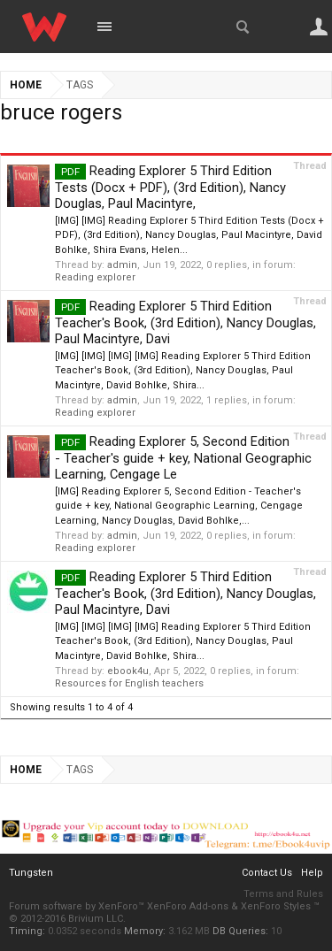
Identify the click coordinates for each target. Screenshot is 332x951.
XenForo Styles (276, 906)
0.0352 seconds (84, 931)
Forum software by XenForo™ (78, 906)
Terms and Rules (283, 894)
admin (122, 265)
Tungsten (31, 872)
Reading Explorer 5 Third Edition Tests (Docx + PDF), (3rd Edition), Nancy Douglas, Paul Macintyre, (170, 187)
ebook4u (128, 671)
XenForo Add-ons (187, 906)
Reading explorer (95, 277)
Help (312, 872)
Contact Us (267, 872)
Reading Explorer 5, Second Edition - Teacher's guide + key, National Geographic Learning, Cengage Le (183, 457)
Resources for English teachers (129, 683)
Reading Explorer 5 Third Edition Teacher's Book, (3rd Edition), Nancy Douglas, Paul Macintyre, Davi (185, 322)
